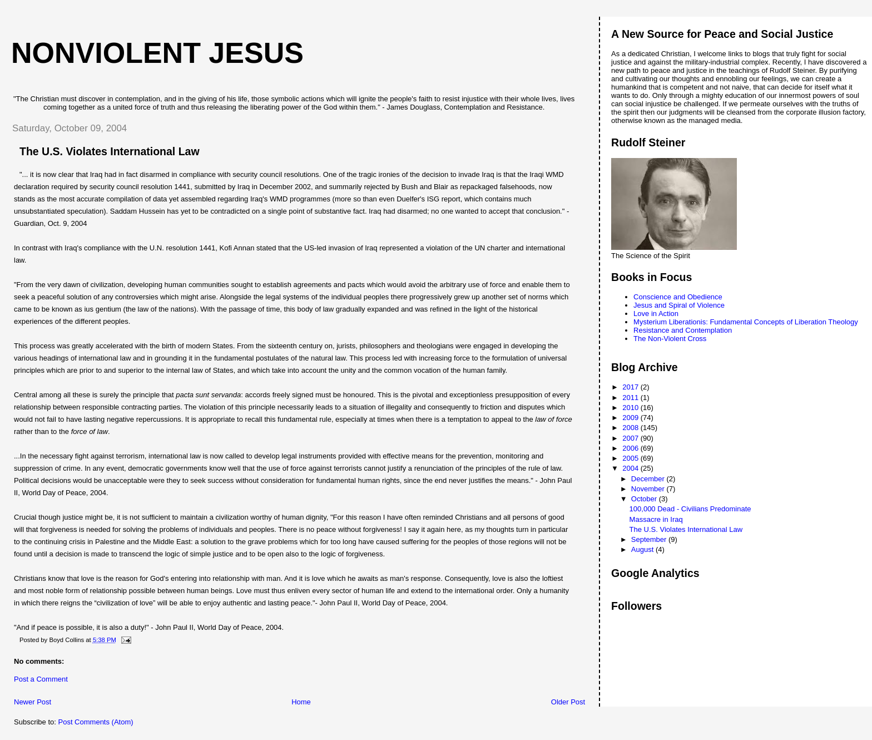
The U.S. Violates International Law (686, 529)
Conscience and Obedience (677, 297)
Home (301, 702)
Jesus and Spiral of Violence (679, 305)
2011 (631, 397)
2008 (631, 427)
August (643, 549)
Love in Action (655, 313)
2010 (631, 407)
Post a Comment (41, 679)
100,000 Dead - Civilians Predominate (690, 509)
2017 (631, 387)
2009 (631, 417)
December (649, 479)
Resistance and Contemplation (682, 330)
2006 (631, 448)
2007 (631, 438)
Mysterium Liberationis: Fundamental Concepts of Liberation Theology (745, 322)
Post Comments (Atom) (95, 722)
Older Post (568, 702)
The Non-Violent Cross (669, 338)
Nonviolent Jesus (157, 53)
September (649, 539)
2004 (631, 468)
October (645, 499)
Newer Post (32, 702)
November (649, 489)
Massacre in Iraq (656, 519)
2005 (631, 458)
